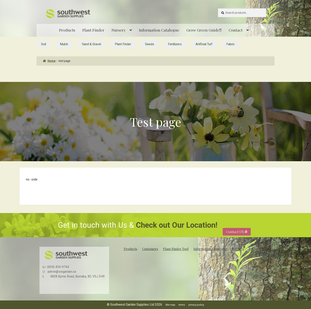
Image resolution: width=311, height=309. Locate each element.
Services (238, 249)
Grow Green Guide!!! (204, 30)
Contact (236, 30)
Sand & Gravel (91, 44)
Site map (170, 304)
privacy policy (196, 304)
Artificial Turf (204, 44)
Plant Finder (93, 30)
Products (67, 30)
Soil (43, 44)
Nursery (118, 30)
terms (182, 304)
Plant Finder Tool (175, 249)
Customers (150, 249)
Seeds (149, 44)
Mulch (64, 44)
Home (52, 60)
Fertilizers (175, 44)
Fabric (230, 44)
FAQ (252, 249)
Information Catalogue (159, 30)
